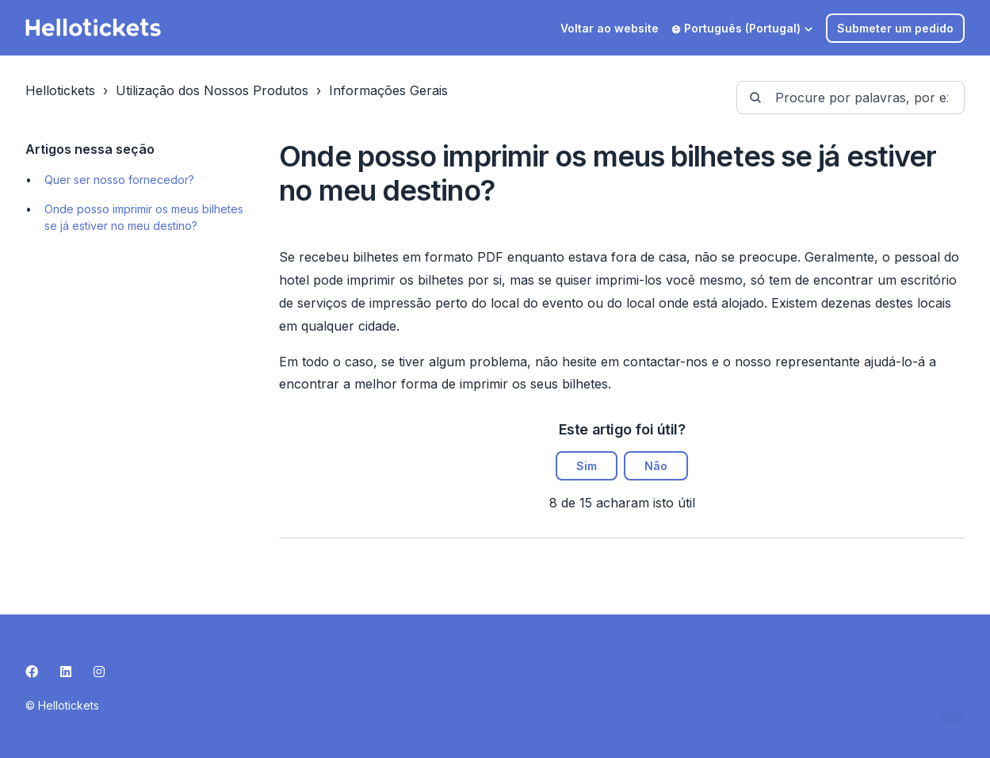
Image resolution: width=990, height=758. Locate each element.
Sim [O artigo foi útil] (586, 466)
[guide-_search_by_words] (850, 97)
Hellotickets (60, 90)
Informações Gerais (388, 90)
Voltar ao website (609, 28)
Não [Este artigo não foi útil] (655, 466)
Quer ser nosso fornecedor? (119, 179)
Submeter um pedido (895, 28)
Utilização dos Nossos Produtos (212, 90)
